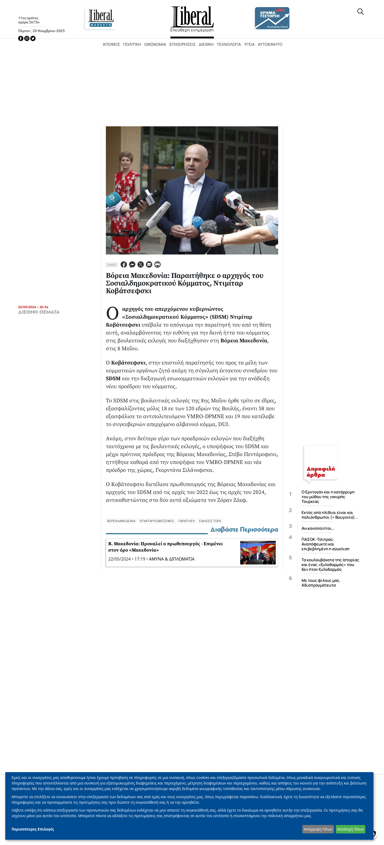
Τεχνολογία (229, 44)
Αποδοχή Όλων (350, 829)
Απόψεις (111, 44)
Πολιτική (132, 44)
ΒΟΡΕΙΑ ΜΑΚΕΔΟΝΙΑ (121, 521)
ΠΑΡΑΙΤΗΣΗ (186, 521)
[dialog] (189, 806)
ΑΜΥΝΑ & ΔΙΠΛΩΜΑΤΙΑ (172, 559)
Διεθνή (206, 44)
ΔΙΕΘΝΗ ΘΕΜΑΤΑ (39, 312)
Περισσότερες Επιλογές (33, 829)
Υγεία (249, 44)
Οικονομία (155, 44)
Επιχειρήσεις (182, 44)
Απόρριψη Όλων (318, 829)
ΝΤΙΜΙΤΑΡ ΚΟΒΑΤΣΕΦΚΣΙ (157, 521)
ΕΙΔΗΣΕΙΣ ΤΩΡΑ (210, 521)
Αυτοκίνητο (270, 44)
